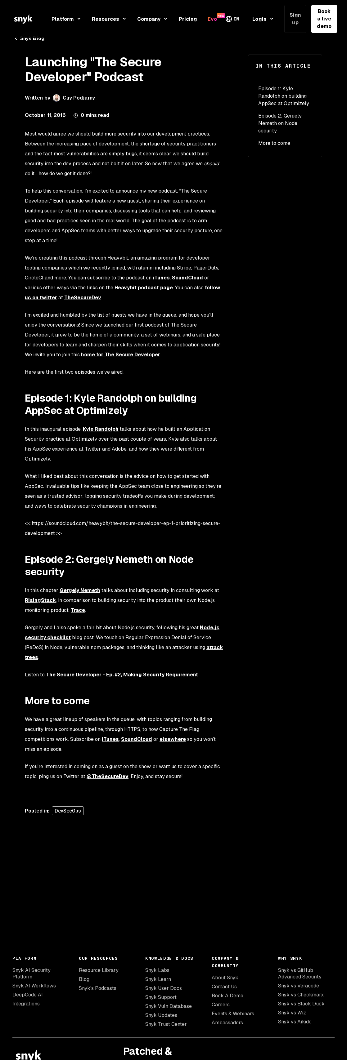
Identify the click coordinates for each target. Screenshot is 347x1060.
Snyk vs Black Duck (301, 1003)
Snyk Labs (157, 970)
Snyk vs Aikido (295, 1021)
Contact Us (224, 986)
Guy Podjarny (79, 98)
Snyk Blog (28, 38)
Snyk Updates (161, 1015)
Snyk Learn (158, 979)
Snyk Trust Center (166, 1024)
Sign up (295, 19)
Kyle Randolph (101, 429)
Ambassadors (227, 1022)
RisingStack (40, 600)
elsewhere (173, 739)
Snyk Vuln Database (168, 1006)
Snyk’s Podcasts (97, 988)
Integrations (26, 1003)
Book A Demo (227, 995)
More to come (274, 143)
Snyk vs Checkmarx (301, 994)
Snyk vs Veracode (298, 985)
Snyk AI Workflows (34, 985)
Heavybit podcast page (144, 287)
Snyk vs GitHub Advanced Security (300, 973)
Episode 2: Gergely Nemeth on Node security (280, 123)
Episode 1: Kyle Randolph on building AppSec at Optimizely (283, 96)
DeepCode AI (27, 994)
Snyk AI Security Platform (31, 973)
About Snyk (225, 977)
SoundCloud (187, 277)
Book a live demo (324, 18)
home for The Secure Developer (120, 354)
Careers (221, 1004)
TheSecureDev (82, 297)
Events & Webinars (233, 1013)
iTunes (161, 277)
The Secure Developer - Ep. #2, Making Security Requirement (122, 674)
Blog (84, 979)
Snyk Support (161, 997)
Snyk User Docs (163, 988)
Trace (78, 610)
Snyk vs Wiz (292, 1012)
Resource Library (99, 970)
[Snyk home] (23, 18)
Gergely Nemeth (80, 590)
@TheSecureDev (107, 776)
